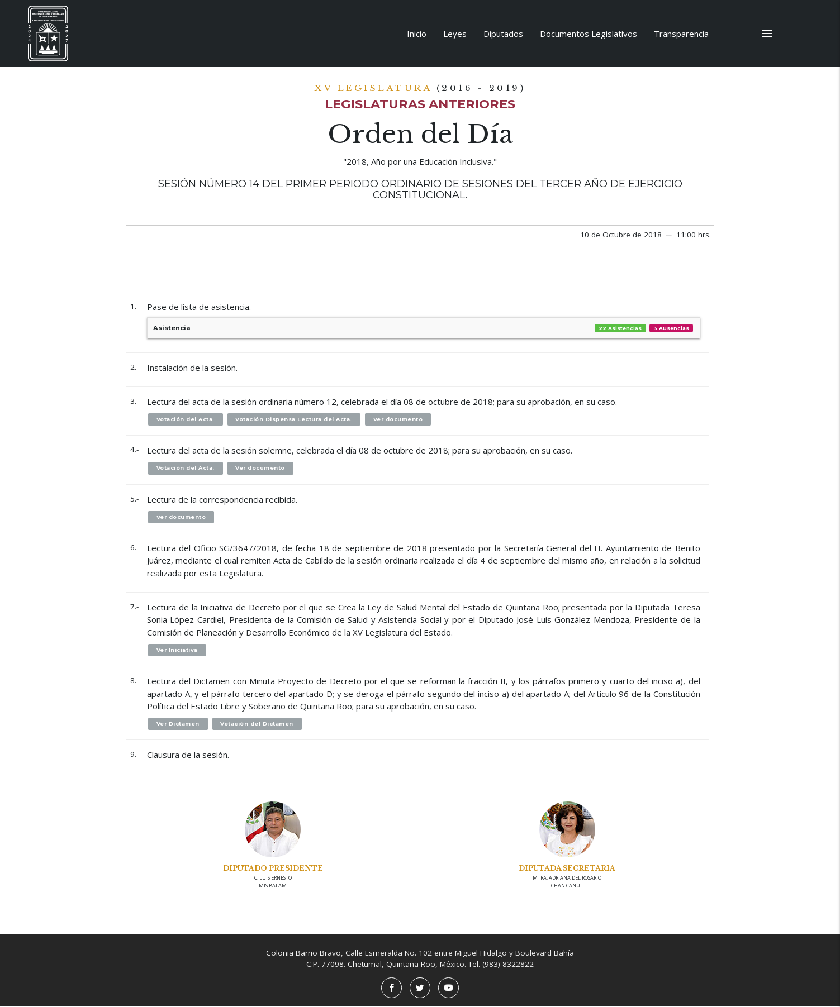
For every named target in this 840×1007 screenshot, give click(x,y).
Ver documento (399, 419)
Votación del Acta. (185, 419)
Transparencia (681, 33)
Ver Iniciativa (177, 650)
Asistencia (423, 328)
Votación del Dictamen (259, 724)
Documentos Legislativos (588, 33)
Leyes (455, 33)
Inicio (416, 33)
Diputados (503, 33)
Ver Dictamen (178, 724)
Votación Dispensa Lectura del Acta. (295, 419)
